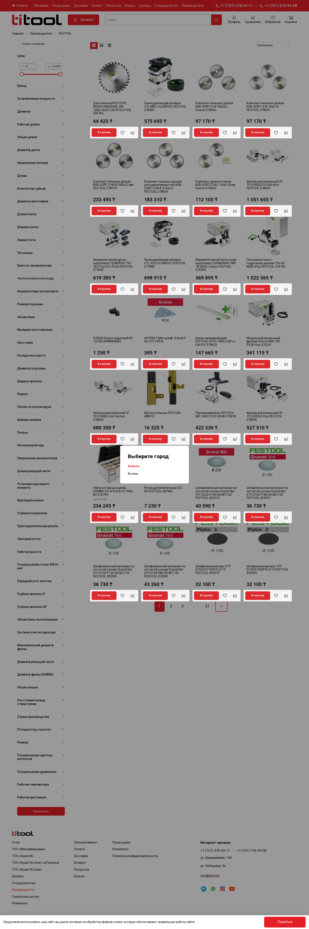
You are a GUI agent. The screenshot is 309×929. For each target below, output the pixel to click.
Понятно (284, 922)
